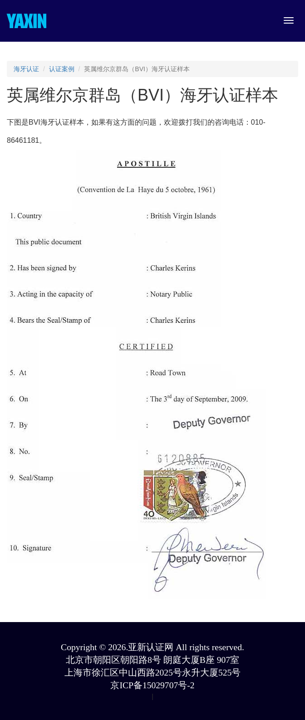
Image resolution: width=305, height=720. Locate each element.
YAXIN (26, 21)
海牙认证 (26, 69)
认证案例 (61, 69)
